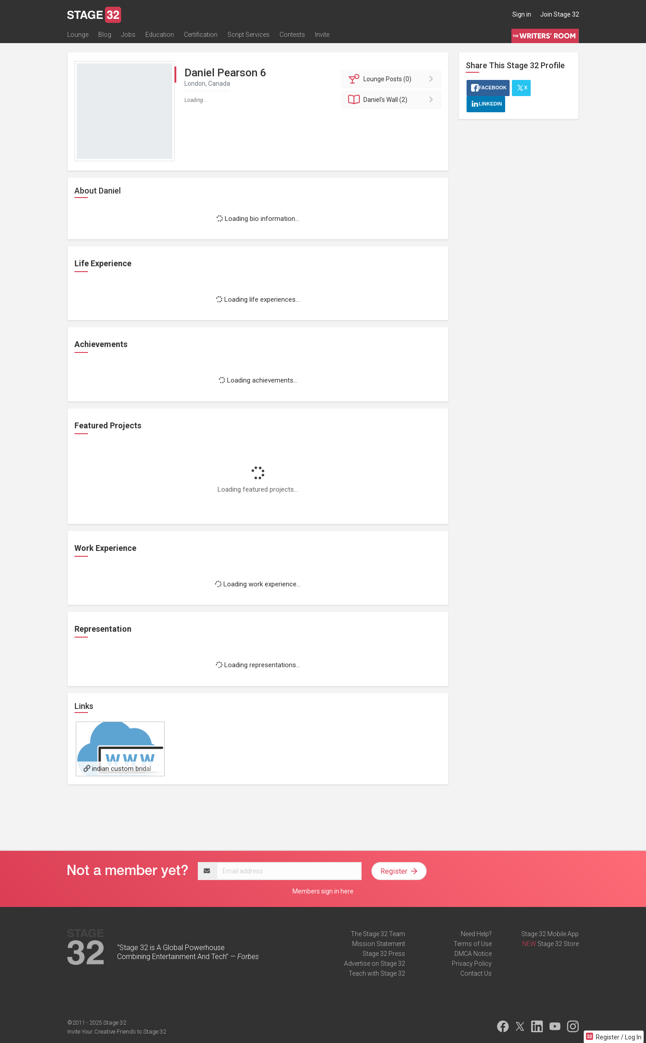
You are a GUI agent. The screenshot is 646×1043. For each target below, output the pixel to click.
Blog (104, 34)
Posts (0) (392, 79)
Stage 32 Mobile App (550, 933)
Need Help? (476, 933)
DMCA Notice (473, 953)
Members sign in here (323, 891)
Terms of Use (473, 943)
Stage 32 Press (383, 953)
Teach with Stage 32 (377, 973)
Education (159, 34)
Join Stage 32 (559, 14)
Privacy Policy (472, 963)
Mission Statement (378, 943)
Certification (201, 34)
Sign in (521, 14)
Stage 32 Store (558, 943)
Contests (292, 34)
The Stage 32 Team (378, 933)
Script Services (248, 34)
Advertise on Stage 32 (374, 963)
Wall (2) (392, 99)
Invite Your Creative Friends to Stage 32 (116, 1031)
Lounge (77, 34)
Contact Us (476, 973)
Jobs (128, 34)
